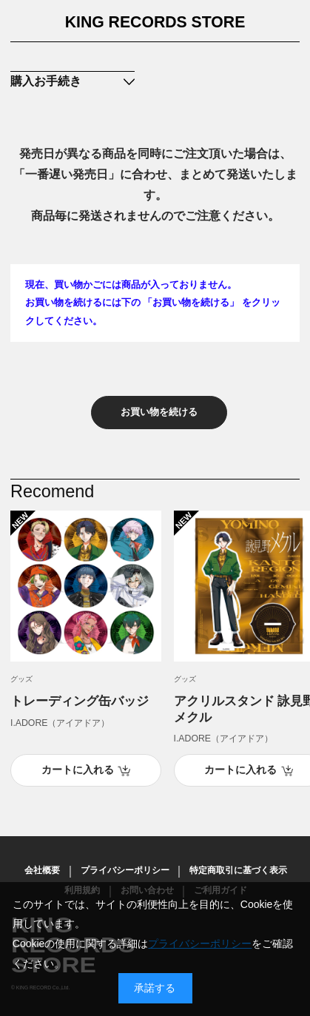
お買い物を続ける (159, 411)
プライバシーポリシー (125, 870)
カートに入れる (77, 770)
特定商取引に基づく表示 (238, 870)
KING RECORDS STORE (155, 22)
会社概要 (42, 870)
